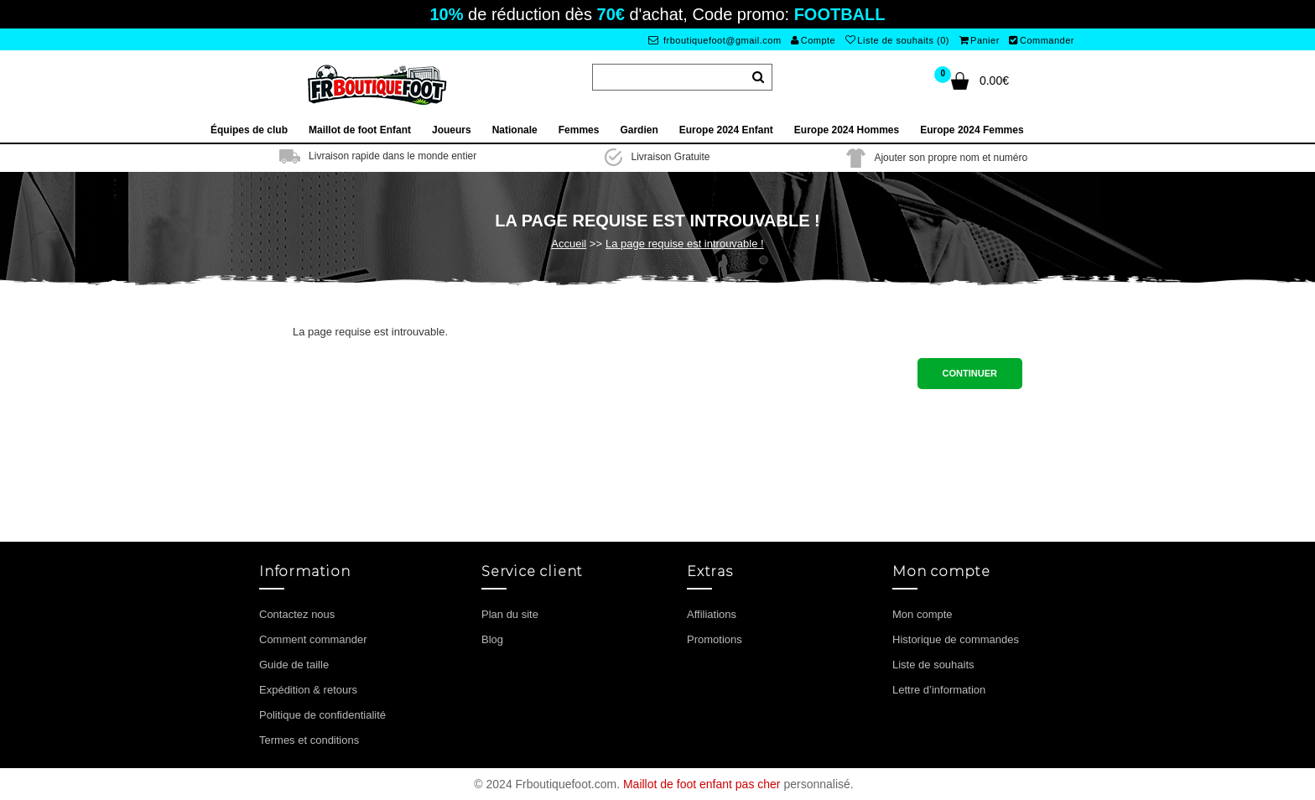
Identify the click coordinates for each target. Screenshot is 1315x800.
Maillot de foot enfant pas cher (702, 784)
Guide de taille (294, 664)
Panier (979, 40)
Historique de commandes (955, 639)
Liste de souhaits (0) (897, 40)
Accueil (568, 243)
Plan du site (509, 614)
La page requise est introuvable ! (685, 243)
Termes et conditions (309, 740)
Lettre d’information (938, 689)
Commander (1041, 40)
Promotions (714, 639)
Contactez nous (297, 614)
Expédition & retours (308, 689)
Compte (813, 40)
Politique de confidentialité (322, 715)
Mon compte (922, 614)
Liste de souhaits (933, 664)
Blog (492, 639)
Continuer (970, 373)
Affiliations (711, 614)
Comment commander (313, 639)
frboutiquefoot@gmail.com (715, 40)
